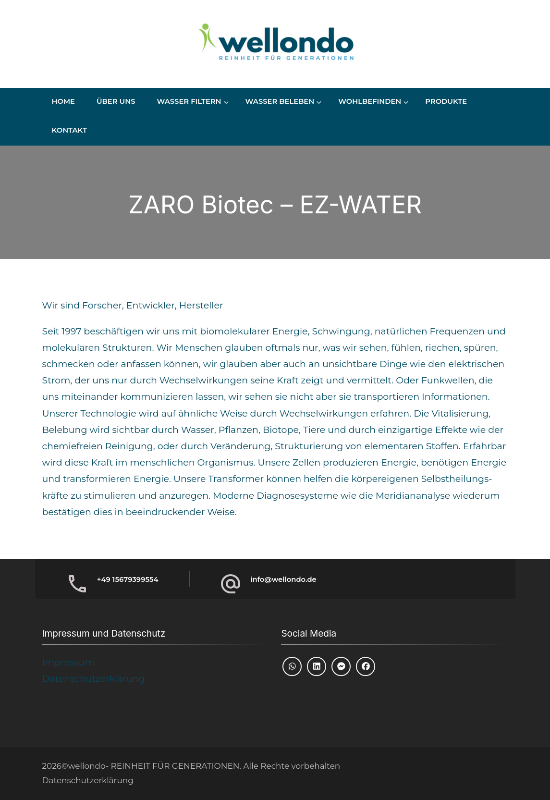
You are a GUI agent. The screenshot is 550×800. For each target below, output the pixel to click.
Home (63, 101)
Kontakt (69, 130)
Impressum (68, 662)
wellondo (87, 766)
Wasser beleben (280, 101)
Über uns (116, 101)
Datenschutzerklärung (93, 678)
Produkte (446, 101)
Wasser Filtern (189, 101)
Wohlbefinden (369, 101)
